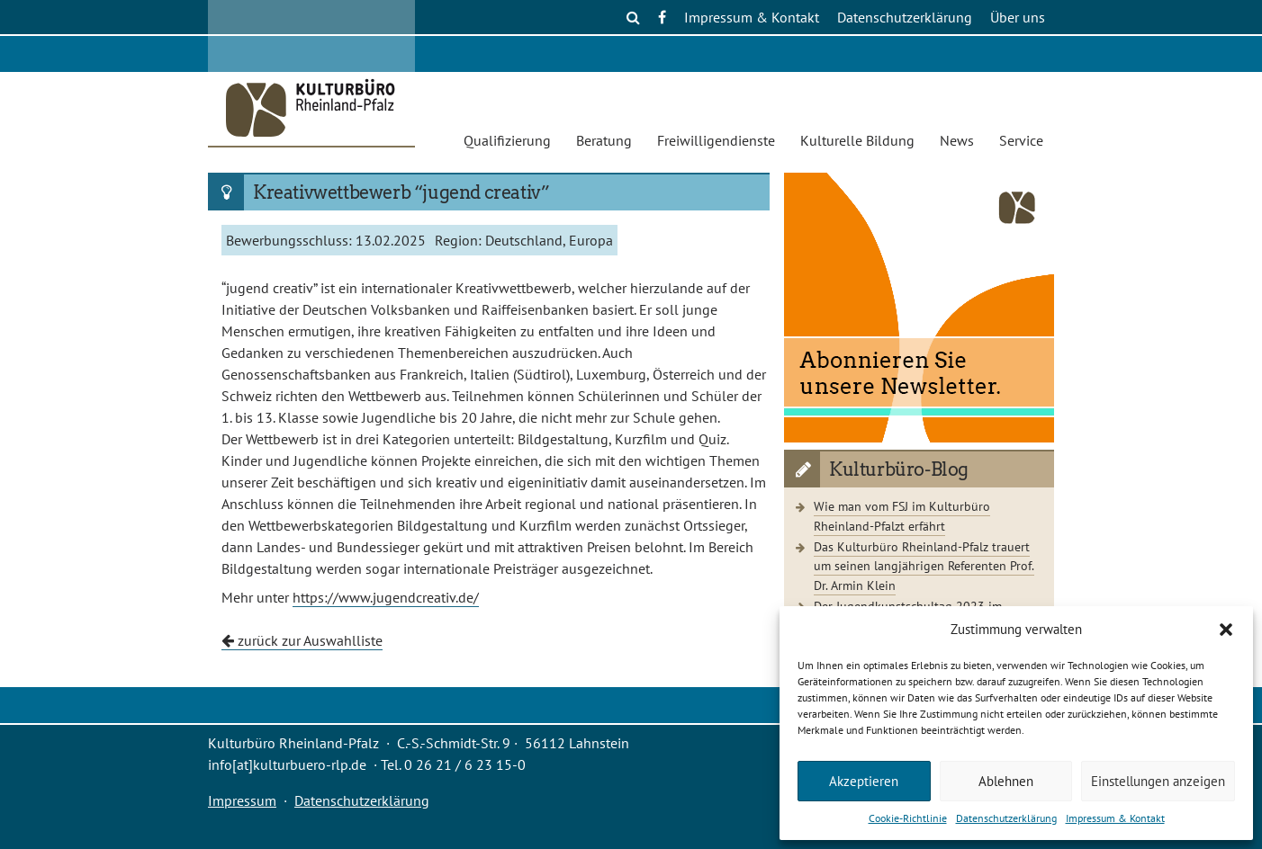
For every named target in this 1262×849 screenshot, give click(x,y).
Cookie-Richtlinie (908, 818)
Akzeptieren (863, 781)
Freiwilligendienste (716, 140)
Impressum (242, 800)
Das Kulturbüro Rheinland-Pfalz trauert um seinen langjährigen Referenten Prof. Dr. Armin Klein (924, 566)
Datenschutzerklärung (1006, 818)
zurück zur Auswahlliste (302, 640)
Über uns (1017, 17)
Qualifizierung (507, 140)
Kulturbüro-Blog (899, 469)
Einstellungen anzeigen (1158, 781)
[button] (1226, 630)
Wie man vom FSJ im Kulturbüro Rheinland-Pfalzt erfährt (902, 515)
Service (1021, 140)
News (957, 140)
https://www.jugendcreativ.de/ (386, 597)
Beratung (604, 140)
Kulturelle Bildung (857, 140)
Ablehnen (1005, 781)
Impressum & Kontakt (1115, 818)
